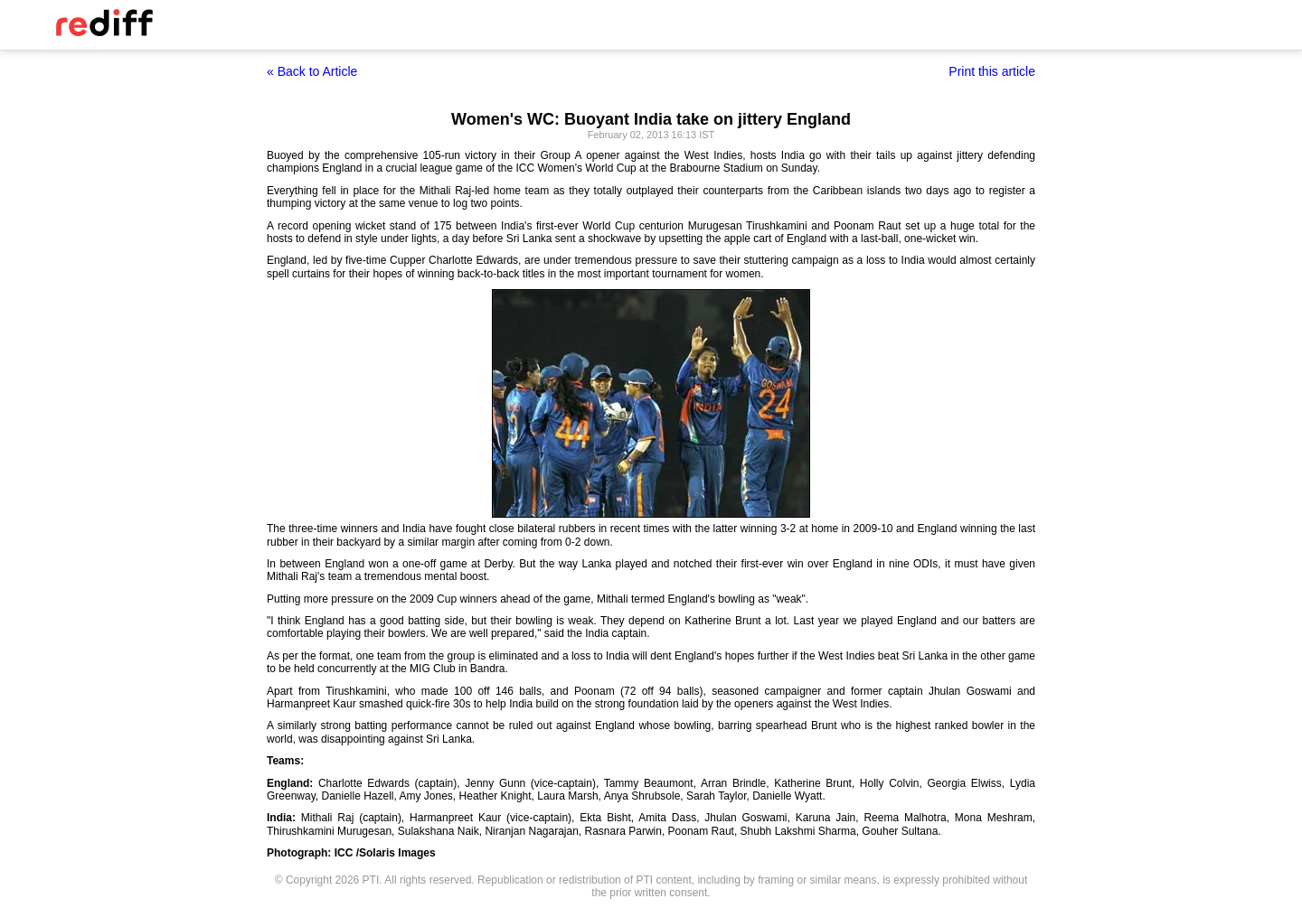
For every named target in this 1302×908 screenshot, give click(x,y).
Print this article (991, 71)
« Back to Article (312, 71)
